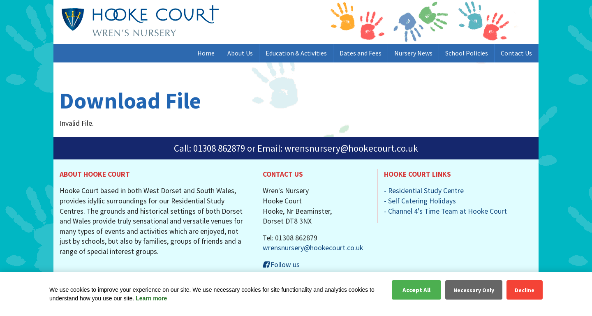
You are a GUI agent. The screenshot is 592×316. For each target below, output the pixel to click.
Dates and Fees (361, 53)
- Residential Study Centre (424, 190)
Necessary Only (473, 290)
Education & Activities (296, 53)
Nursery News (413, 53)
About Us (240, 53)
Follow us (281, 264)
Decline (524, 290)
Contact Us (516, 53)
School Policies (466, 53)
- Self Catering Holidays (420, 200)
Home (206, 53)
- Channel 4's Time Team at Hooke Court (445, 211)
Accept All (416, 290)
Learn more (151, 298)
